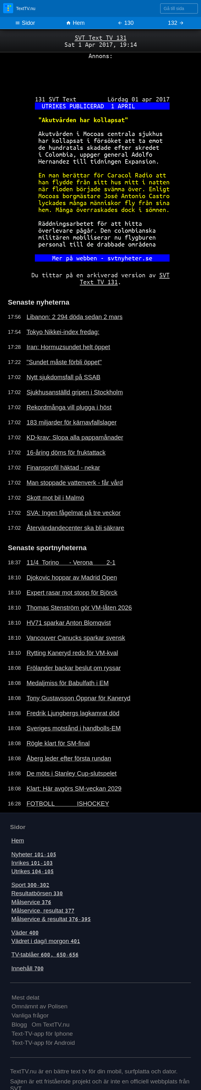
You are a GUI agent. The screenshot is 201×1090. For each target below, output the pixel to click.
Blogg (19, 1024)
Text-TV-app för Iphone (42, 1033)
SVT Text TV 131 (101, 37)
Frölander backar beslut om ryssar (73, 667)
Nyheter (33, 854)
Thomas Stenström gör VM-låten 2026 (79, 607)
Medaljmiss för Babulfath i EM (67, 683)
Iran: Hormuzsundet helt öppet (68, 347)
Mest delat (26, 997)
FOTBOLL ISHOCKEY (67, 803)
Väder (25, 932)
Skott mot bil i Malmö (55, 497)
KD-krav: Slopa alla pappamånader (74, 437)
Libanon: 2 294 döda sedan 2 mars (74, 316)
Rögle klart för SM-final (58, 743)
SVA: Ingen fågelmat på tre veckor (73, 512)
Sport (30, 884)
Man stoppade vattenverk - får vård (74, 482)
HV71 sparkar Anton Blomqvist (68, 622)
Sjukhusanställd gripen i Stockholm (74, 392)
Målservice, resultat (42, 910)
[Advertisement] (100, 75)
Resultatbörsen (37, 893)
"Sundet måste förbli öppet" (63, 362)
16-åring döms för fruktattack (66, 452)
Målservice (31, 902)
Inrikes (32, 863)
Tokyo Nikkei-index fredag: (62, 331)
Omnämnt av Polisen (40, 1006)
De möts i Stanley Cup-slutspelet (71, 773)
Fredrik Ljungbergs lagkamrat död (72, 713)
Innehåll (27, 968)
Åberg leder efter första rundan (68, 758)
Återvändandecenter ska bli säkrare (75, 527)
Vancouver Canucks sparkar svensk (75, 637)
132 (176, 23)
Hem (75, 23)
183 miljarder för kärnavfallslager (71, 422)
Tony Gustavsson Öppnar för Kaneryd (78, 698)
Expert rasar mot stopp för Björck (71, 592)
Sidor (25, 23)
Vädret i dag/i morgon (45, 941)
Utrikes (32, 871)
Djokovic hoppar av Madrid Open (71, 577)
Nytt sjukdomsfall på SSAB (63, 377)
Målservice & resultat (51, 919)
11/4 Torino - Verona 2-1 (70, 562)
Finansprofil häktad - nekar (63, 467)
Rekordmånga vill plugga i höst (68, 407)
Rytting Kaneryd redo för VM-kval (72, 652)
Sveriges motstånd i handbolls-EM (73, 728)
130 (125, 23)
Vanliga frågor (30, 1015)
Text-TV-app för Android (43, 1042)
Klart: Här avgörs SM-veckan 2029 (73, 788)
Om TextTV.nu (51, 1024)
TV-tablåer (45, 954)
